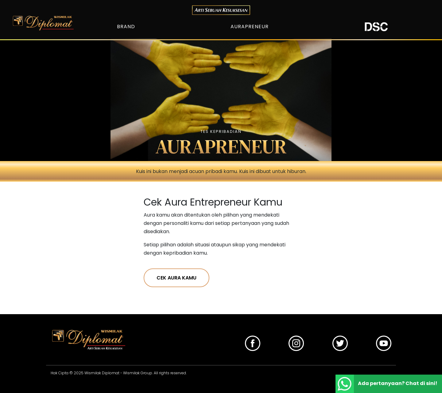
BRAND (126, 26)
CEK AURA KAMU (176, 277)
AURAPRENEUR (250, 26)
